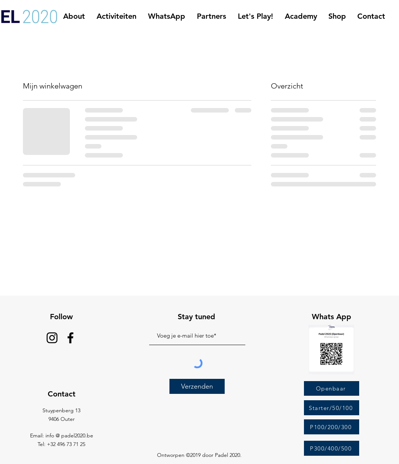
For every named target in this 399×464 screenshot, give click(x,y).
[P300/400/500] (331, 448)
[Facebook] (70, 337)
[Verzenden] (197, 386)
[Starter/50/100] (331, 407)
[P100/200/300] (331, 426)
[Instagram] (52, 337)
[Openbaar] (331, 388)
